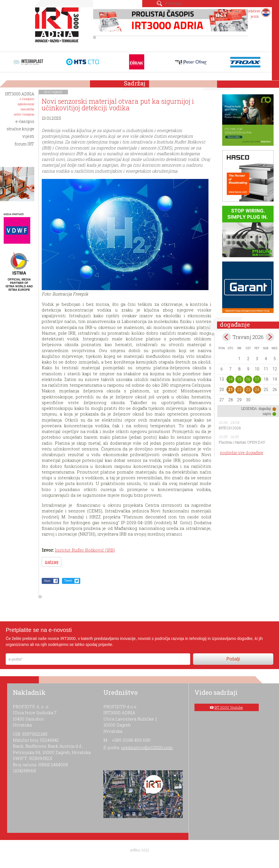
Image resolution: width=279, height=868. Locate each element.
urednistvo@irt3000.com (147, 747)
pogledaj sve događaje (241, 452)
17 (257, 379)
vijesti (57, 91)
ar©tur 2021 (139, 850)
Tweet (68, 580)
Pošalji (233, 659)
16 (248, 379)
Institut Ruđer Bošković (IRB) (85, 550)
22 (239, 389)
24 (257, 389)
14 (230, 379)
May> (270, 337)
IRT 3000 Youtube (228, 707)
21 (230, 389)
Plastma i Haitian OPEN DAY (242, 442)
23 (248, 389)
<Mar (226, 337)
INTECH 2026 (230, 427)
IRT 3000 (58, 28)
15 (239, 379)
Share (47, 580)
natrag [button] (51, 561)
